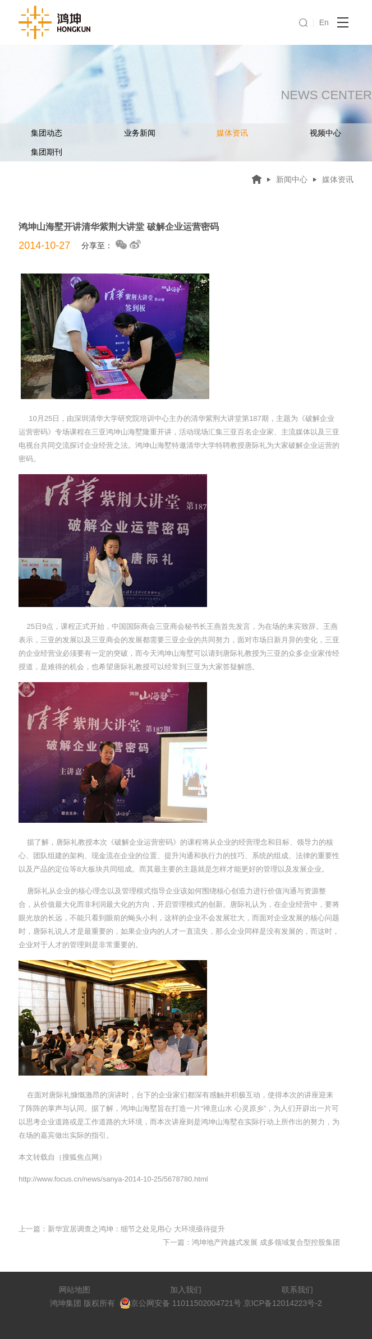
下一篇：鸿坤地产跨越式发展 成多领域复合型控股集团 (251, 1242)
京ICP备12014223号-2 (283, 1303)
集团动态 (46, 132)
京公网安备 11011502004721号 (180, 1303)
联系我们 (297, 1289)
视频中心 (325, 132)
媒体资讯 (232, 132)
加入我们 (185, 1289)
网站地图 (74, 1289)
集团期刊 (46, 151)
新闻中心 (291, 179)
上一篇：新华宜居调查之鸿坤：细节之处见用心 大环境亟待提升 (122, 1229)
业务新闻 (139, 132)
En (324, 22)
